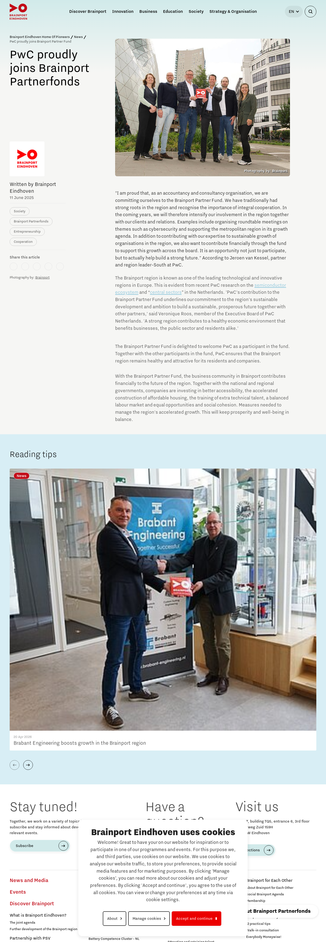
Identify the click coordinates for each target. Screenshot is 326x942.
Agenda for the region (267, 820)
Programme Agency (261, 718)
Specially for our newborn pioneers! (37, 781)
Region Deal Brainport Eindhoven (278, 786)
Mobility (96, 735)
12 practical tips (258, 734)
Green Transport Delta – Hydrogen (115, 763)
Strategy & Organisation (274, 809)
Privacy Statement (248, 923)
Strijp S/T (174, 712)
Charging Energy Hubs (106, 780)
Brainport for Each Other (269, 691)
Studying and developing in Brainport (36, 799)
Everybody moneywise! (27, 768)
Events (18, 703)
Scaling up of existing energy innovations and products (123, 717)
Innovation (22, 884)
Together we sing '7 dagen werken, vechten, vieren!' (43, 758)
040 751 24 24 (170, 652)
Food (93, 789)
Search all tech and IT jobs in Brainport (39, 857)
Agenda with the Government (274, 830)
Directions (251, 661)
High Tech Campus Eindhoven (190, 725)
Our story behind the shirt (29, 787)
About (112, 918)
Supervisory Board (260, 867)
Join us (251, 771)
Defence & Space (105, 815)
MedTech (97, 806)
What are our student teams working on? (41, 829)
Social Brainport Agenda (265, 705)
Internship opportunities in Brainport (38, 822)
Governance (255, 793)
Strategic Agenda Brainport (267, 838)
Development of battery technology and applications (119, 693)
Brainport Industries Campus (189, 705)
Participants (255, 764)
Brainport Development (268, 847)
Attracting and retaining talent (190, 753)
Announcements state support (269, 800)
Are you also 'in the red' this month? (37, 774)
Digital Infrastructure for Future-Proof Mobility (117, 771)
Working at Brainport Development (273, 854)
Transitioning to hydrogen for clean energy (121, 702)
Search (254, 876)
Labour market (181, 745)
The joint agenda (22, 733)
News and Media (29, 691)
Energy (16, 895)
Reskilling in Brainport (184, 772)
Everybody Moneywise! (264, 748)
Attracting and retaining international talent (201, 759)
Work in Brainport (26, 849)
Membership (255, 712)
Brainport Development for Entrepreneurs (192, 794)
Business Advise (183, 781)
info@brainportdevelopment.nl (189, 647)
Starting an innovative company (191, 804)
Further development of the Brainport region (43, 740)
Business (178, 734)
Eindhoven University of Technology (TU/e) (199, 698)
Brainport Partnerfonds (268, 756)
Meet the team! (100, 727)
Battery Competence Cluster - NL (114, 749)
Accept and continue (194, 918)
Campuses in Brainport (189, 691)
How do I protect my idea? (187, 817)
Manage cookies (147, 918)
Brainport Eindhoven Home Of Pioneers (40, 37)
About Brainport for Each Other (269, 698)
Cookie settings (301, 923)
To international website (274, 900)
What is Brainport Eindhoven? (38, 726)
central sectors (166, 292)
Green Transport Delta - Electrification (118, 756)
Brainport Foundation (262, 861)
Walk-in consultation (262, 741)
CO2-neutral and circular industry (114, 709)
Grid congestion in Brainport (31, 903)
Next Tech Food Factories (108, 797)
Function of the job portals (187, 766)
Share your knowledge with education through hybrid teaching (39, 872)
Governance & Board (262, 777)
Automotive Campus (183, 718)
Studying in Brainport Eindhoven (34, 816)
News (78, 37)
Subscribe (24, 656)
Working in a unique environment (35, 863)
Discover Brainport (32, 714)
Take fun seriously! (24, 809)
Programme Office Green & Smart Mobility (121, 743)
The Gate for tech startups (187, 811)
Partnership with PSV (30, 749)
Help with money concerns (272, 727)
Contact (255, 888)
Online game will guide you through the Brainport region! (40, 838)
